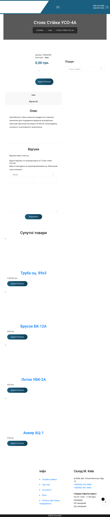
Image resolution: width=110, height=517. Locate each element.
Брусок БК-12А (34, 326)
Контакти (46, 490)
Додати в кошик (44, 81)
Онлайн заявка (49, 479)
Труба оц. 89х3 (34, 273)
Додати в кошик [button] (17, 283)
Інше (50, 30)
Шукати (101, 69)
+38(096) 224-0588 (82, 484)
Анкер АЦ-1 (33, 433)
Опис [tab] (33, 95)
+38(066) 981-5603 (82, 487)
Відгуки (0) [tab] (33, 101)
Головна (39, 30)
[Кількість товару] (39, 71)
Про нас (46, 484)
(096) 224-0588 (98, 6)
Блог (44, 495)
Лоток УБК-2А (33, 379)
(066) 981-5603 (98, 8)
